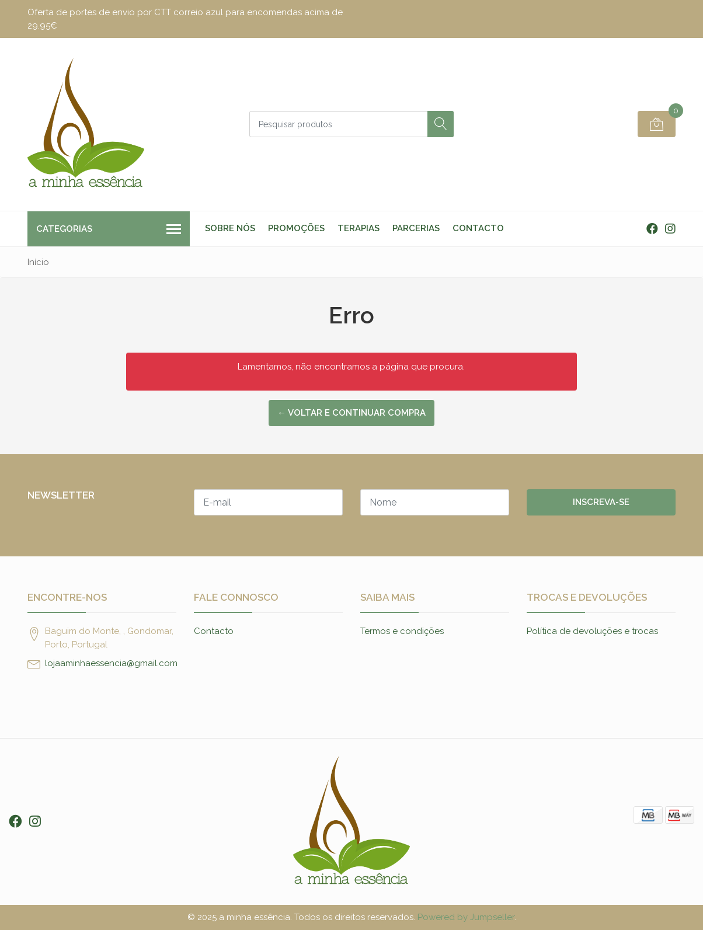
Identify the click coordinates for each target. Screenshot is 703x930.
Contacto (478, 228)
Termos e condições (402, 631)
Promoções (296, 228)
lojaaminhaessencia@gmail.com (111, 663)
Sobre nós (230, 228)
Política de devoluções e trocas (592, 631)
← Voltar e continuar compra (351, 412)
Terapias (358, 228)
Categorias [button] (108, 230)
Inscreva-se (601, 502)
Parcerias (416, 228)
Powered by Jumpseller (465, 917)
